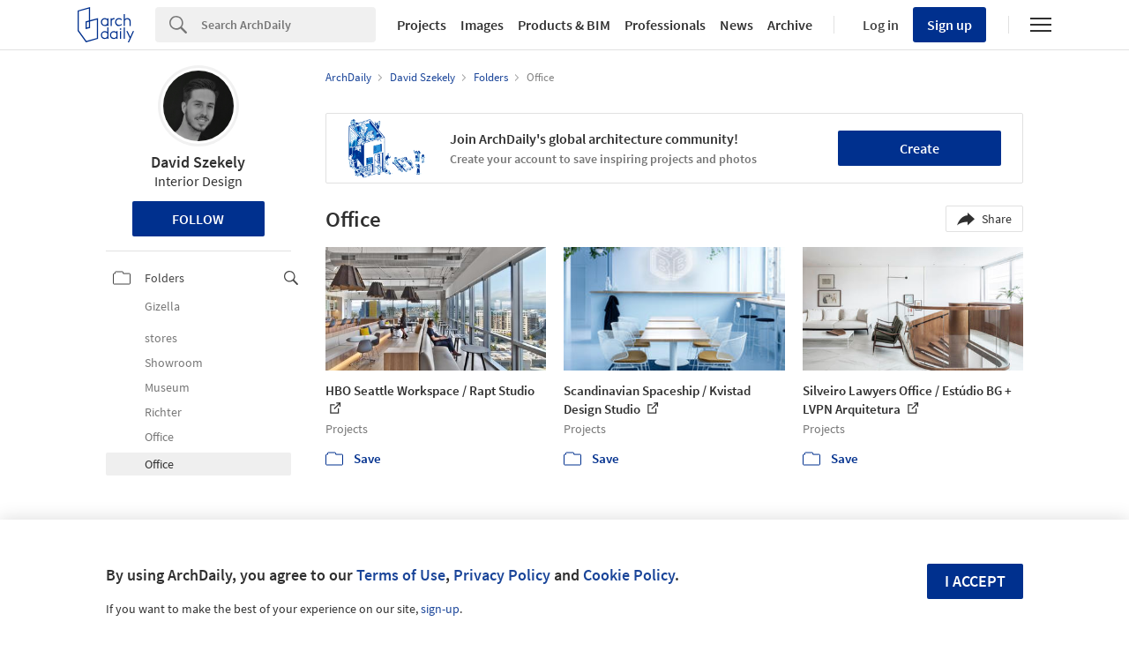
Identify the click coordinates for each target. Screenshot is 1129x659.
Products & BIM (564, 25)
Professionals (665, 25)
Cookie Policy (629, 575)
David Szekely (198, 162)
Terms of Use (400, 575)
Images (482, 25)
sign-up (440, 609)
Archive (789, 25)
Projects (421, 25)
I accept (975, 581)
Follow (198, 219)
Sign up (949, 25)
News (736, 25)
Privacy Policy (501, 575)
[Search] (288, 24)
